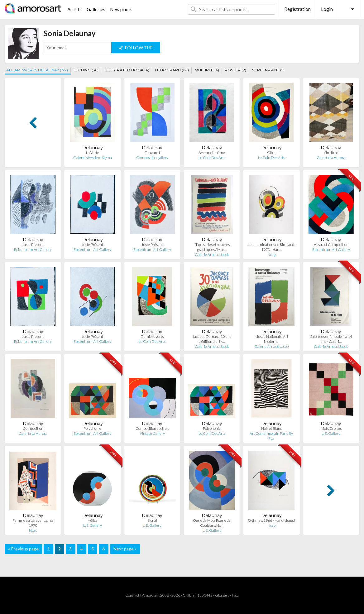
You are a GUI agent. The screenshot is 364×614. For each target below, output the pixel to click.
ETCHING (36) (86, 70)
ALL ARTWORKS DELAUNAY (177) (37, 70)
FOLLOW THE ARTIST (136, 49)
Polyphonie (92, 428)
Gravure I (152, 152)
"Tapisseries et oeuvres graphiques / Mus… (212, 247)
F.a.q (235, 595)
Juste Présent (33, 244)
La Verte (92, 152)
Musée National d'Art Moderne (271, 339)
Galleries (96, 9)
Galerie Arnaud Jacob (212, 254)
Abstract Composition (331, 244)
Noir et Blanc (271, 428)
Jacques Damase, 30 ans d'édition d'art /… (212, 339)
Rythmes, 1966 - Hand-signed (271, 520)
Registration (297, 9)
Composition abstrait (152, 428)
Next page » (124, 548)
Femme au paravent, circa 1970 (33, 523)
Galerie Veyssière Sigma (92, 157)
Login (327, 9)
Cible (271, 152)
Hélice (93, 520)
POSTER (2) (235, 70)
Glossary (222, 595)
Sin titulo (331, 152)
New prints (121, 9)
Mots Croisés (331, 428)
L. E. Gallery (331, 433)
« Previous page (23, 548)
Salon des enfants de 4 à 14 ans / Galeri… (331, 339)
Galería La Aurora (331, 157)
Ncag (271, 254)
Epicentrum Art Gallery (33, 249)
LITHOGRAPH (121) (172, 70)
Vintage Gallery (152, 433)
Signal (152, 520)
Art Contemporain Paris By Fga (271, 436)
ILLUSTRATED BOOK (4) (126, 70)
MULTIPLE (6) (207, 70)
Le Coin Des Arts (212, 157)
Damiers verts (152, 336)
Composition (33, 428)
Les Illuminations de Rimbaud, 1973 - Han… (271, 247)
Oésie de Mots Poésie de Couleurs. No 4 (212, 523)
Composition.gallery (152, 157)
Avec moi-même (212, 152)
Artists (74, 9)
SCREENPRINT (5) (268, 70)
